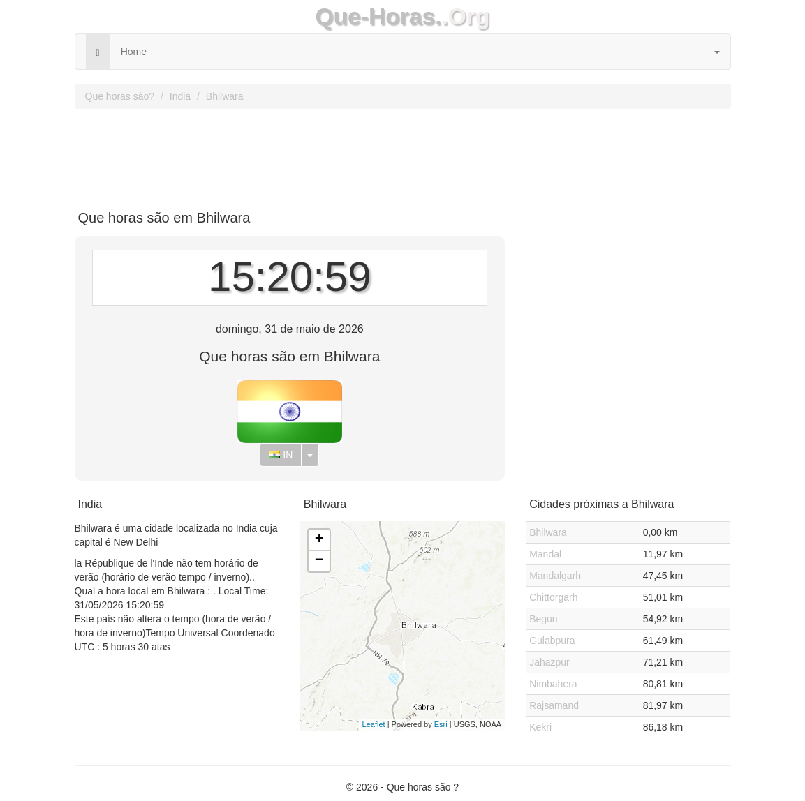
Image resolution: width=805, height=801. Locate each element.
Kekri (540, 727)
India (180, 96)
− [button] (319, 561)
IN (281, 455)
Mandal (545, 554)
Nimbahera (553, 683)
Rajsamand (554, 705)
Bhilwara (225, 96)
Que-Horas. (378, 16)
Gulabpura (552, 640)
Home (134, 51)
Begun (543, 618)
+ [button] (319, 540)
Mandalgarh (555, 575)
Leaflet (373, 724)
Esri (441, 724)
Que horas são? (120, 96)
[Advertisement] (403, 154)
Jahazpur (549, 662)
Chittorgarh (553, 597)
